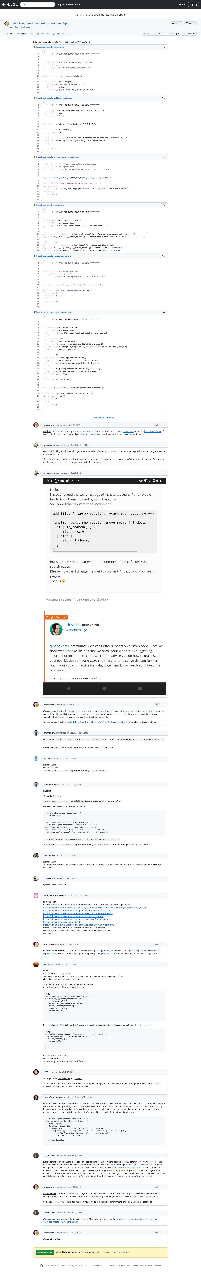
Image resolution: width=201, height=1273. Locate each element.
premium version (92, 434)
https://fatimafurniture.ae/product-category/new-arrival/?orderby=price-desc (78, 913)
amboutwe (17, 23)
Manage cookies (123, 1266)
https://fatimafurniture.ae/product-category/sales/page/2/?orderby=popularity (78, 925)
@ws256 (78, 1078)
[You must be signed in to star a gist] (177, 23)
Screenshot (48, 933)
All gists (60, 4)
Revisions (25, 33)
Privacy (71, 1266)
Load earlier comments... (104, 417)
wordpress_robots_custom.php (46, 23)
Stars (43, 33)
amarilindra (49, 733)
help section (128, 431)
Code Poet (74, 722)
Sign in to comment (121, 1252)
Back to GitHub (73, 4)
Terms (63, 1266)
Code (9, 33)
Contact (112, 1266)
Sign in (182, 4)
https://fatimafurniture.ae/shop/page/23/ (62, 922)
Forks (59, 33)
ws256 (47, 964)
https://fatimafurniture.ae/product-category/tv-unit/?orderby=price (73, 916)
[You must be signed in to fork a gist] (191, 23)
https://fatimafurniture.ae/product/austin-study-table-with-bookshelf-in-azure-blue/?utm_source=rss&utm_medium (95, 907)
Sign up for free (45, 1252)
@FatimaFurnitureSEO (53, 950)
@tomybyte (100, 1083)
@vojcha (47, 431)
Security (79, 1266)
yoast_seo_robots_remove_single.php (60, 1222)
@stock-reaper (50, 711)
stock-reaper (50, 445)
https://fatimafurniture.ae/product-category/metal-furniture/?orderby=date (77, 910)
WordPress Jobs (87, 722)
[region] (100, 72)
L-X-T (46, 1072)
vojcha (47, 758)
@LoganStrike (49, 1193)
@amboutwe (49, 739)
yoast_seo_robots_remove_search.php (136, 1219)
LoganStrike (49, 1155)
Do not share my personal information (146, 1266)
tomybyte (48, 855)
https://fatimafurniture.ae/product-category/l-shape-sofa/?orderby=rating (76, 919)
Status (86, 1266)
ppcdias (47, 878)
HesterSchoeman (52, 1097)
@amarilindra (49, 764)
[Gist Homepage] (10, 4)
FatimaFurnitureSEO (53, 895)
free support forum (152, 431)
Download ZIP (189, 33)
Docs (105, 1266)
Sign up (194, 4)
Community (96, 1266)
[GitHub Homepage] (41, 1266)
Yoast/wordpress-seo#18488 (127, 1167)
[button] (177, 34)
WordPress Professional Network (112, 722)
